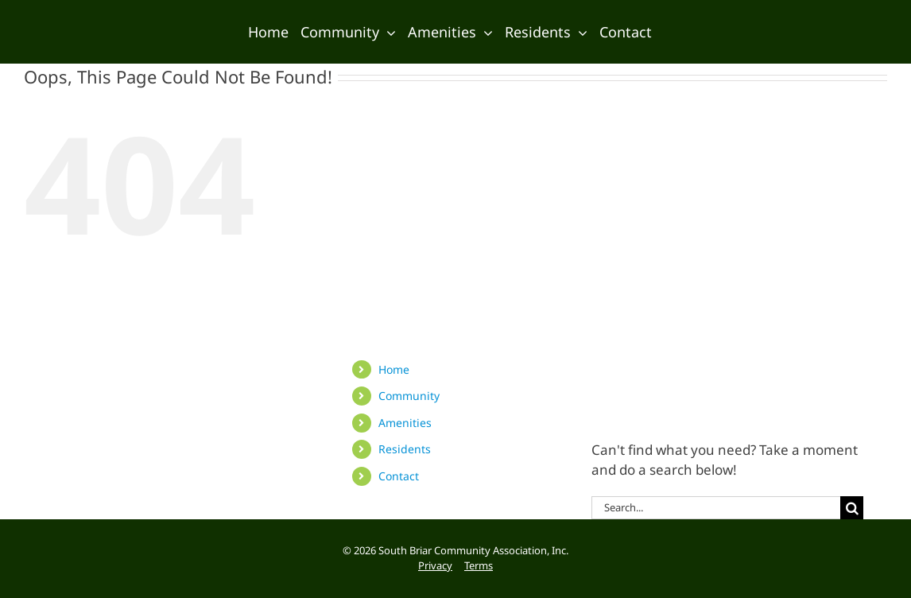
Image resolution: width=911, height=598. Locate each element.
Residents (404, 448)
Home (393, 369)
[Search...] (715, 507)
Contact (398, 475)
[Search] (851, 507)
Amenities (405, 422)
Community (409, 395)
